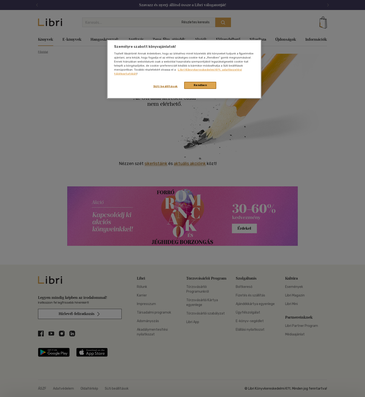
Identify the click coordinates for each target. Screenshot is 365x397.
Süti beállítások (165, 86)
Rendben (200, 85)
